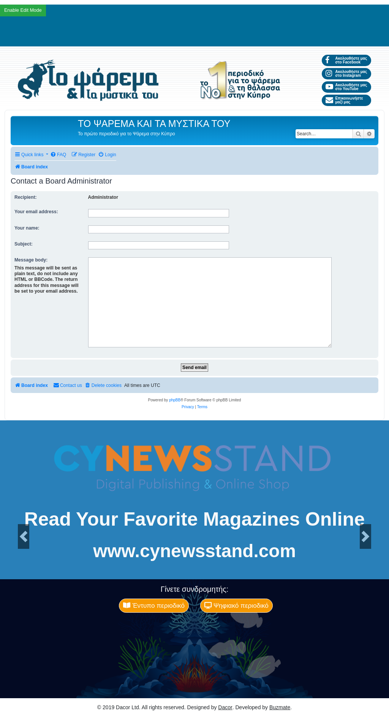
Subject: (23, 244)
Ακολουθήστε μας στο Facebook (346, 60)
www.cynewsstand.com (194, 551)
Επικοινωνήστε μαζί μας (344, 100)
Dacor (225, 707)
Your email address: (36, 211)
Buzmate (279, 707)
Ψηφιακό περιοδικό (236, 605)
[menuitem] (58, 155)
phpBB (174, 400)
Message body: (30, 260)
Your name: (27, 228)
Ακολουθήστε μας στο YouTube (346, 87)
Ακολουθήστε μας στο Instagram (346, 74)
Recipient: (25, 197)
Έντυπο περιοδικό (154, 605)
